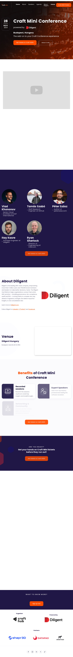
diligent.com (15, 305)
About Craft (46, 43)
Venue (53, 4)
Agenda (38, 4)
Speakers (31, 4)
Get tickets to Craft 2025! (25, 42)
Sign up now (37, 603)
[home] (5, 5)
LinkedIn (15, 309)
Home (18, 4)
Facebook (32, 309)
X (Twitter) (22, 309)
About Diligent (46, 4)
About (24, 4)
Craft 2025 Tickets (63, 5)
